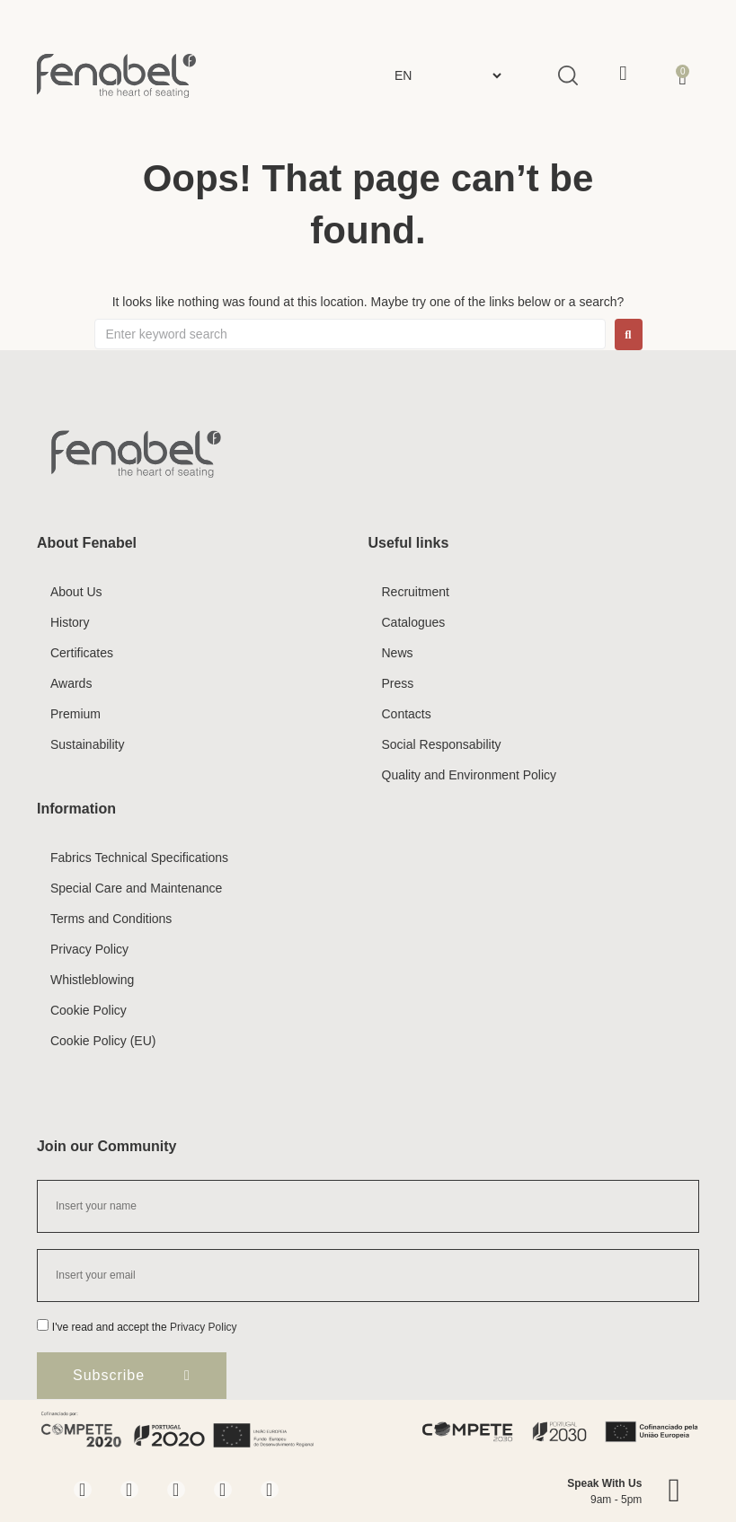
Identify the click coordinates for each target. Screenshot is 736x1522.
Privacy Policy (203, 1327)
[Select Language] (447, 75)
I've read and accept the (144, 1327)
